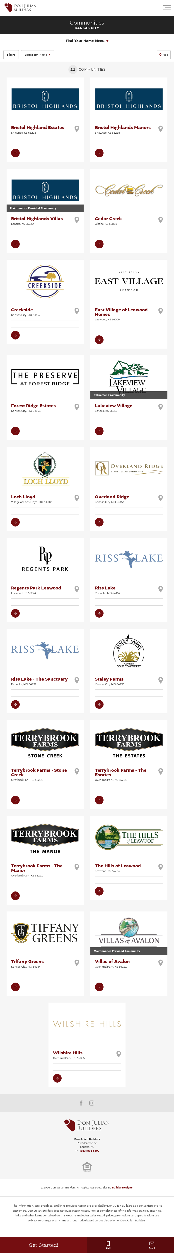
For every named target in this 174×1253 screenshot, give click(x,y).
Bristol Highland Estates (37, 130)
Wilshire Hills (69, 1055)
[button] (156, 8)
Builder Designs (122, 1187)
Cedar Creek (108, 221)
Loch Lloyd (31, 499)
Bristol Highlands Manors (123, 130)
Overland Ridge (112, 499)
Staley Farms (109, 681)
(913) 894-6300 (89, 1151)
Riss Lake (107, 590)
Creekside (26, 312)
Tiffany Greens (27, 963)
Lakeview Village (113, 408)
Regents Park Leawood (36, 590)
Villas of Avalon (112, 963)
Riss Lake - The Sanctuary (39, 681)
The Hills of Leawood (118, 868)
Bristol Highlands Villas (37, 221)
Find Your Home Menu (85, 40)
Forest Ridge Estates (33, 408)
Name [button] (36, 55)
